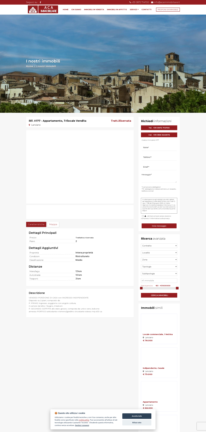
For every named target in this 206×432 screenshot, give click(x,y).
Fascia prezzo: (147, 286)
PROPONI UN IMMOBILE (168, 10)
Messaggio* (147, 174)
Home (29, 66)
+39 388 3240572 (161, 135)
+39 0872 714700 (161, 128)
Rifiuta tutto (136, 423)
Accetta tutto (137, 416)
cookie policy (84, 420)
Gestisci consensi (82, 425)
